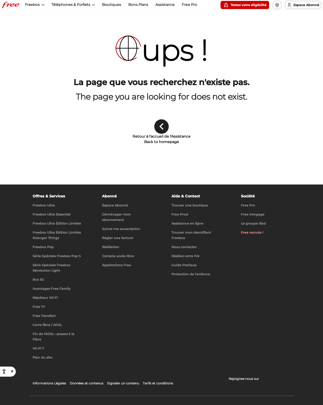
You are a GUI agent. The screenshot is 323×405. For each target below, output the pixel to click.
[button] (12, 371)
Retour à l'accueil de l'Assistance (161, 136)
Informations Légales (49, 383)
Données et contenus (86, 383)
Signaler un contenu (123, 383)
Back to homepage (161, 142)
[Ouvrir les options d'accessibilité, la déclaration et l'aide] (4, 371)
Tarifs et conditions (158, 383)
